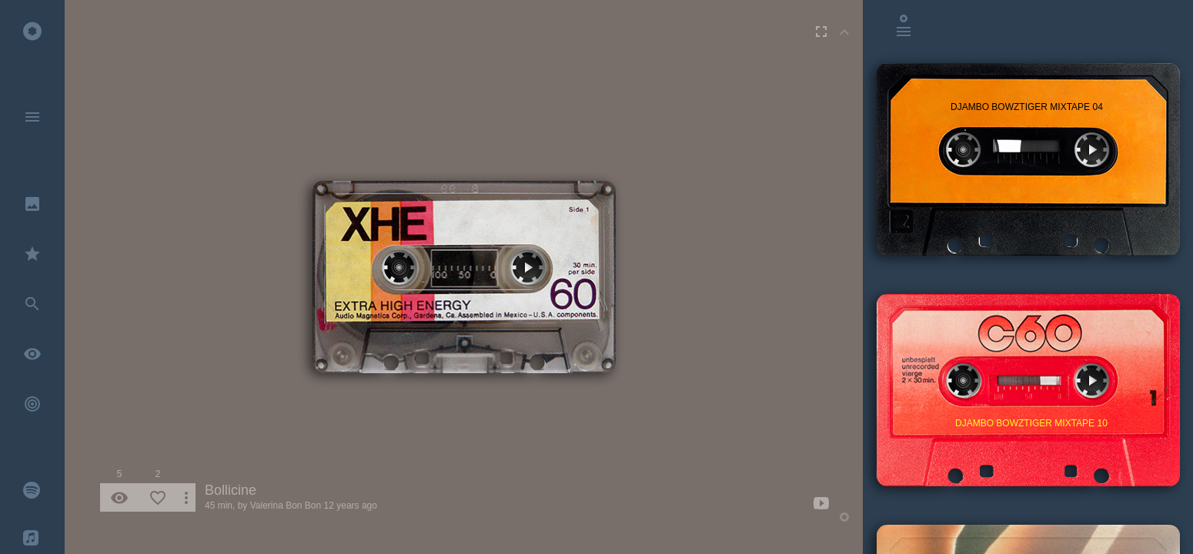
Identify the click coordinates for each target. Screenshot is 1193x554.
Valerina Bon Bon (286, 505)
